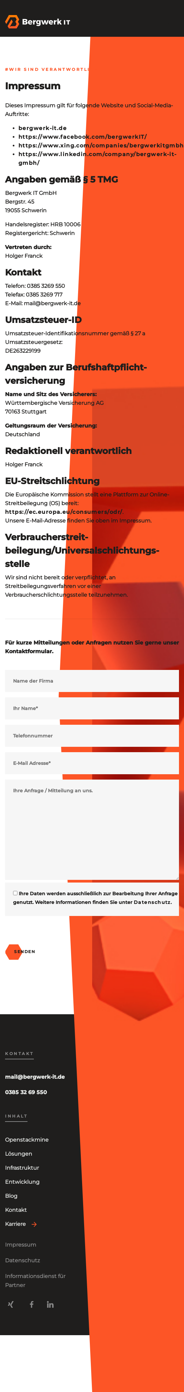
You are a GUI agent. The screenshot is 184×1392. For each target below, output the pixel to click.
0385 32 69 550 (26, 1092)
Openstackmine (27, 1140)
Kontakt (16, 1210)
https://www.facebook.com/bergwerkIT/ (82, 137)
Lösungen (18, 1154)
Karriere (15, 1224)
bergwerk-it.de (42, 128)
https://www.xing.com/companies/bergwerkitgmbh (101, 145)
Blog (11, 1196)
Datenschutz (152, 902)
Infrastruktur (22, 1168)
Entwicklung (22, 1182)
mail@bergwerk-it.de (35, 1077)
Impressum (20, 1245)
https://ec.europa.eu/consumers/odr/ (63, 512)
